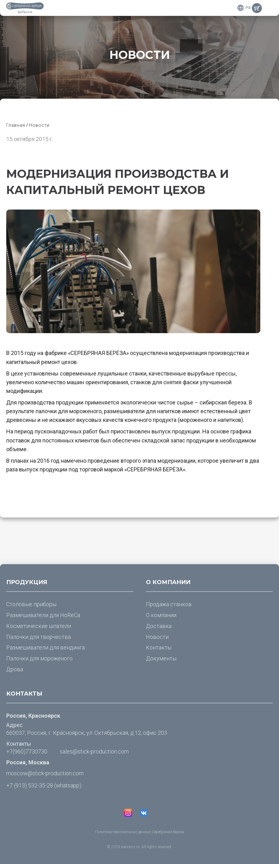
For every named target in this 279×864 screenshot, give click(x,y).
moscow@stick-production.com (45, 773)
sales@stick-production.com (94, 751)
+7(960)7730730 (26, 751)
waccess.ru (130, 847)
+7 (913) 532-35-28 (29, 785)
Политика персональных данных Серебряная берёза (139, 832)
